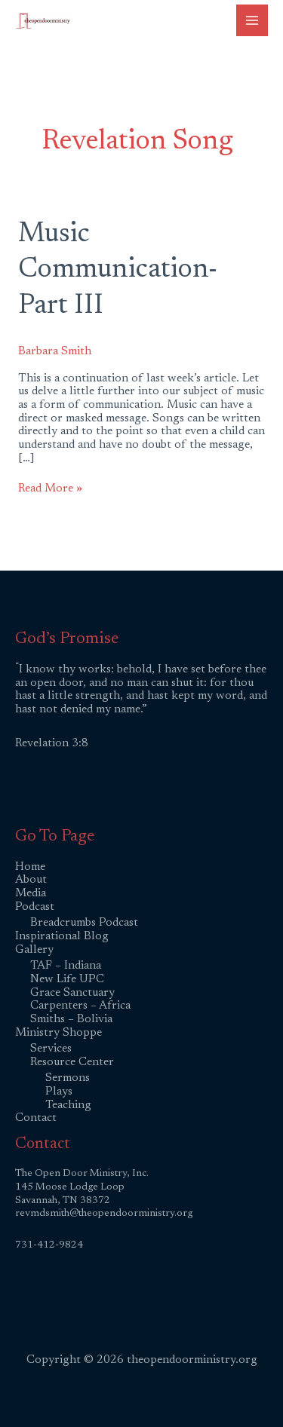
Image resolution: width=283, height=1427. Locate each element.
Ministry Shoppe (58, 1033)
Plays (58, 1092)
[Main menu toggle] (252, 20)
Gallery (34, 950)
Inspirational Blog (62, 936)
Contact (36, 1118)
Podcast (34, 907)
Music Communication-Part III (117, 270)
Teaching (68, 1105)
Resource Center (72, 1062)
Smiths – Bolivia (71, 1019)
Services (51, 1049)
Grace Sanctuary (72, 993)
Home (30, 867)
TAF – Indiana (65, 966)
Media (30, 893)
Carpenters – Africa (80, 1006)
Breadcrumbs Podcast (84, 923)
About (31, 880)
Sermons (67, 1078)
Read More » (50, 488)
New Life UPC (67, 979)
